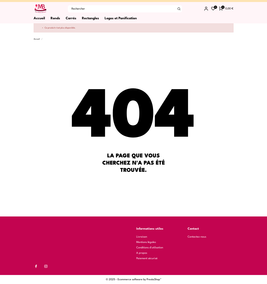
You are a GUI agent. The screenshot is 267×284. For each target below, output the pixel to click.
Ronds (55, 18)
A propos (141, 253)
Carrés (71, 18)
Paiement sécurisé (147, 258)
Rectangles (90, 18)
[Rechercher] (179, 8)
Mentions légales (146, 242)
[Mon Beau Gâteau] (48, 8)
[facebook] (36, 266)
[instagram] (46, 266)
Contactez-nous (197, 237)
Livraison (141, 237)
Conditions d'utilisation (149, 247)
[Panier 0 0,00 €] (226, 9)
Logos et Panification (121, 18)
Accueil (39, 18)
